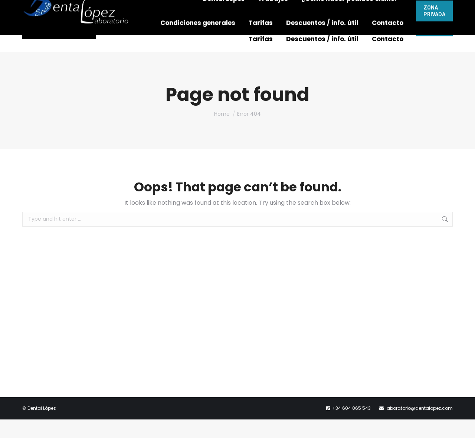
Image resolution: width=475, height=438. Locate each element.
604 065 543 (260, 9)
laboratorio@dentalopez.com (334, 9)
